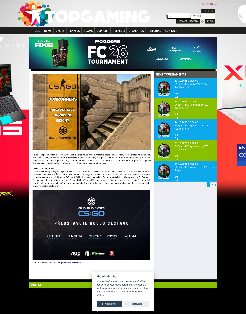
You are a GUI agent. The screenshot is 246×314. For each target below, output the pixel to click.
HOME (36, 31)
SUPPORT (103, 31)
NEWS (48, 31)
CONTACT (171, 31)
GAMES (60, 31)
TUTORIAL (154, 31)
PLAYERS (74, 31)
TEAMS (88, 31)
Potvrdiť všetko (109, 304)
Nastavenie (136, 304)
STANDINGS (136, 31)
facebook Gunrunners (72, 262)
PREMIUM (119, 31)
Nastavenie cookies (141, 310)
